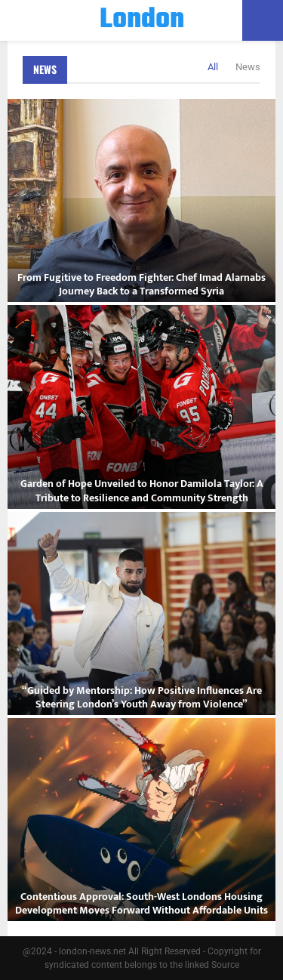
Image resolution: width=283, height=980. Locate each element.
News (45, 69)
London (142, 20)
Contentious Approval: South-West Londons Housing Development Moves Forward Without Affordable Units (141, 903)
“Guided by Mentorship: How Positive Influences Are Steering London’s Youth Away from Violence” (142, 697)
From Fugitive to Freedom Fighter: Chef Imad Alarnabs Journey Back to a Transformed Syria (141, 284)
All (213, 66)
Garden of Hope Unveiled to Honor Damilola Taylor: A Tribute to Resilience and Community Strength (141, 490)
